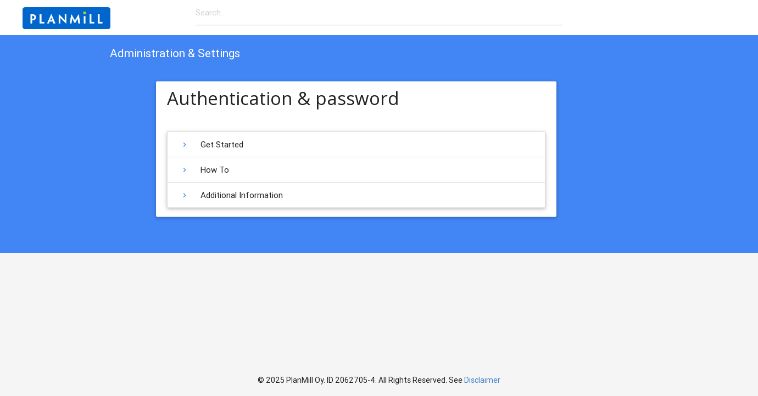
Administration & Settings (175, 53)
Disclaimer (482, 380)
